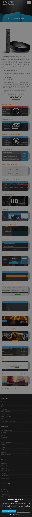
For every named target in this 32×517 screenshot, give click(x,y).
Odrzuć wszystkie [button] (23, 511)
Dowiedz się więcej (21, 508)
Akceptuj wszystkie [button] (9, 511)
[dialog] (16, 258)
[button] (16, 514)
